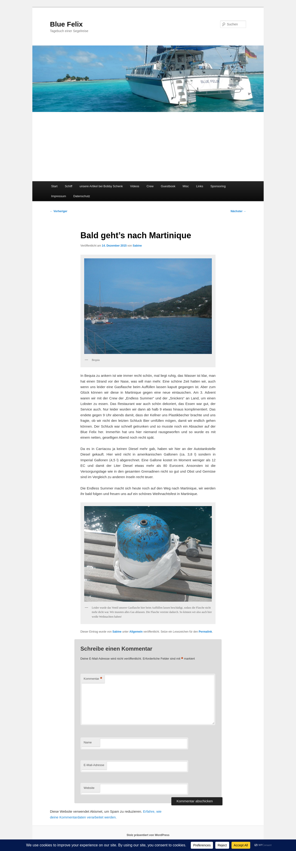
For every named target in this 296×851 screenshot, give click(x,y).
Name (88, 742)
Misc (186, 186)
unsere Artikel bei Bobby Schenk (101, 186)
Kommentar (93, 679)
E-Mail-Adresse (94, 765)
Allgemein (135, 631)
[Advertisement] (148, 146)
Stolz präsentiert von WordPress (147, 835)
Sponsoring (218, 186)
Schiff (68, 186)
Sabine (137, 245)
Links (199, 186)
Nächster (238, 211)
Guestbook (168, 186)
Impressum (58, 196)
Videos (134, 186)
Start (54, 186)
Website (89, 788)
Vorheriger (58, 211)
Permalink (205, 631)
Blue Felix (66, 24)
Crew (150, 186)
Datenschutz (81, 196)
